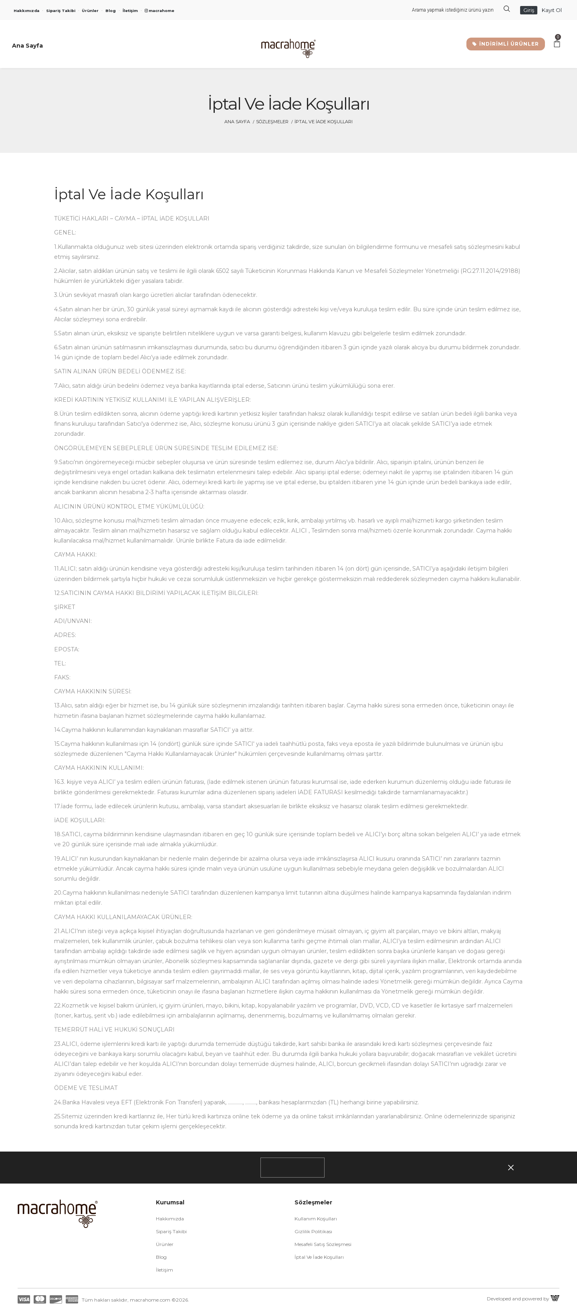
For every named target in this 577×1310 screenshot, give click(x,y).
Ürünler (90, 10)
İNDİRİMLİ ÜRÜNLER (505, 44)
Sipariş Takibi (60, 10)
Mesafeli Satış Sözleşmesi (323, 1244)
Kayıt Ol (552, 10)
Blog (110, 10)
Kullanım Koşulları (316, 1219)
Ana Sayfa (237, 121)
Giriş (528, 10)
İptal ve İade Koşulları (319, 1257)
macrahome (159, 10)
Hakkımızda (26, 10)
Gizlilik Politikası (313, 1231)
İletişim (130, 10)
